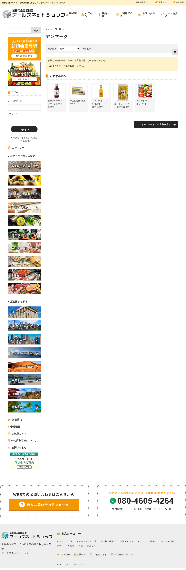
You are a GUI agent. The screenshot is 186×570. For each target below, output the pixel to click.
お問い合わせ (19, 447)
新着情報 (163, 2)
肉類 (80, 545)
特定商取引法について (23, 440)
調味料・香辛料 (108, 541)
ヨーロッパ (60, 29)
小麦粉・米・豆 (64, 541)
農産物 (153, 541)
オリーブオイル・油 (86, 541)
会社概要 (180, 2)
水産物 (71, 545)
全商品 (49, 29)
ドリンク (141, 541)
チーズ (60, 545)
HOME (73, 13)
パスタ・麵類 (167, 541)
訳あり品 (91, 545)
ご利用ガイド (18, 433)
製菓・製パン (126, 541)
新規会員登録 (142, 2)
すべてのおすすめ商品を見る (156, 124)
